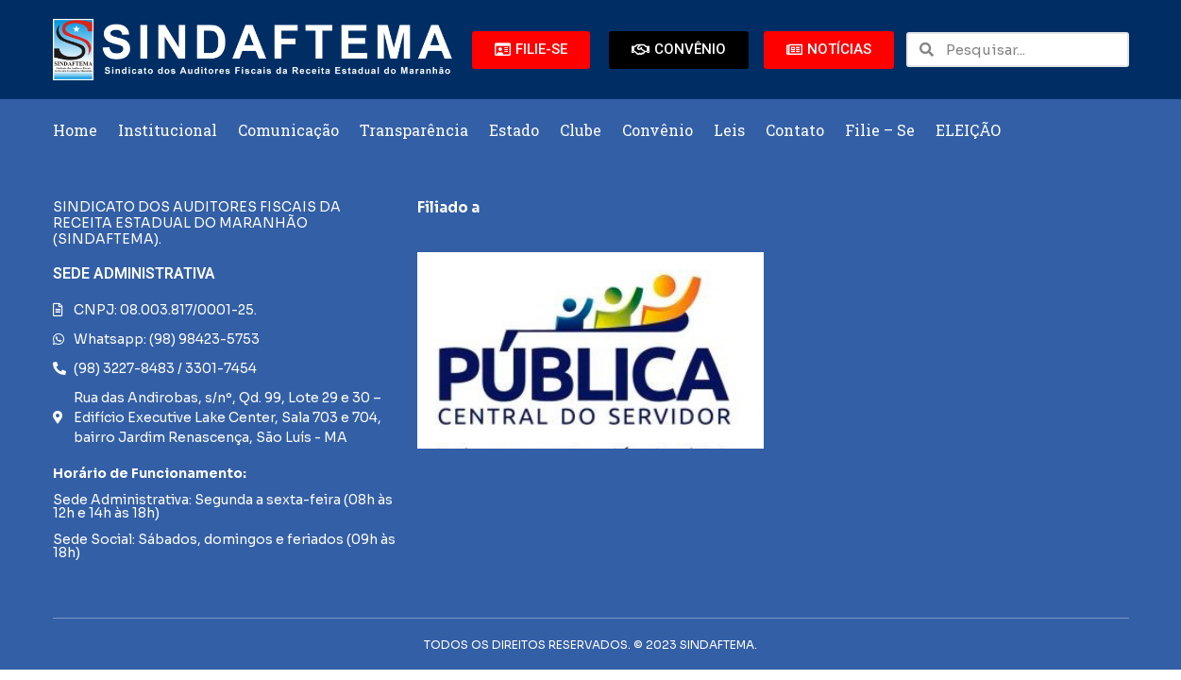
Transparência (414, 130)
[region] (590, 350)
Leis (729, 130)
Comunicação (288, 130)
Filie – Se (880, 130)
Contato (795, 130)
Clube (580, 130)
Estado (514, 130)
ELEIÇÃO (968, 130)
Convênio (657, 130)
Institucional (167, 130)
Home (75, 130)
